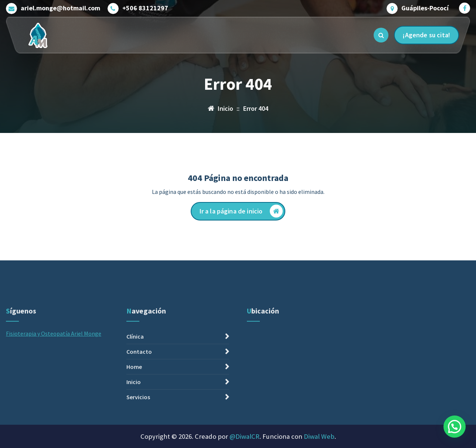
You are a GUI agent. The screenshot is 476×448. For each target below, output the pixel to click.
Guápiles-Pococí (425, 8)
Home (134, 411)
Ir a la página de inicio (241, 211)
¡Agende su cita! (426, 35)
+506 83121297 (145, 8)
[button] (454, 426)
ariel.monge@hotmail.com (60, 8)
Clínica (135, 381)
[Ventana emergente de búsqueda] (381, 35)
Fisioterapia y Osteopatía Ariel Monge (53, 378)
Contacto (139, 396)
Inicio (133, 427)
